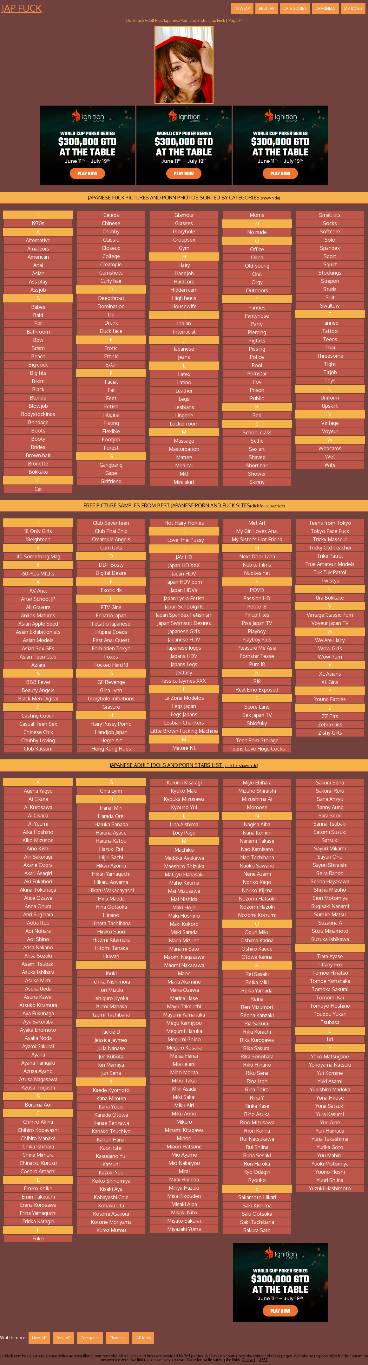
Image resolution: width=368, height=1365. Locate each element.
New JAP (242, 8)
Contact (248, 1359)
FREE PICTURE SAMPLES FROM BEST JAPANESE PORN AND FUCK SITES (184, 505)
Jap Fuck (22, 8)
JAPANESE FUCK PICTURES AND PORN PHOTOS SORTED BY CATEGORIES (184, 197)
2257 (263, 1359)
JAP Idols (353, 8)
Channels (325, 8)
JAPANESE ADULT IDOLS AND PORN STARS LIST (184, 765)
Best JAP (266, 8)
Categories (294, 8)
